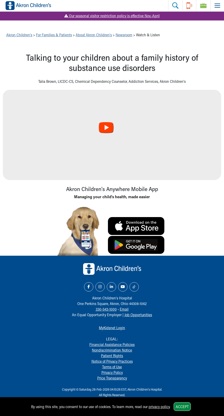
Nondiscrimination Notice (112, 350)
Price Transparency (112, 378)
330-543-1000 (106, 309)
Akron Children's (19, 34)
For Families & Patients (54, 34)
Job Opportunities (138, 314)
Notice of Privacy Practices (112, 361)
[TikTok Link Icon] (134, 287)
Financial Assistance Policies (112, 344)
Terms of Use (112, 366)
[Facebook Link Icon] (88, 287)
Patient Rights (112, 355)
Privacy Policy (112, 372)
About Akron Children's (94, 34)
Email (124, 309)
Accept (182, 406)
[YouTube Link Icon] (122, 287)
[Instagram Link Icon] (100, 287)
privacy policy (159, 406)
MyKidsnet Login (112, 327)
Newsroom (124, 34)
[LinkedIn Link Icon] (111, 287)
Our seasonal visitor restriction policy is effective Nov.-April (112, 15)
